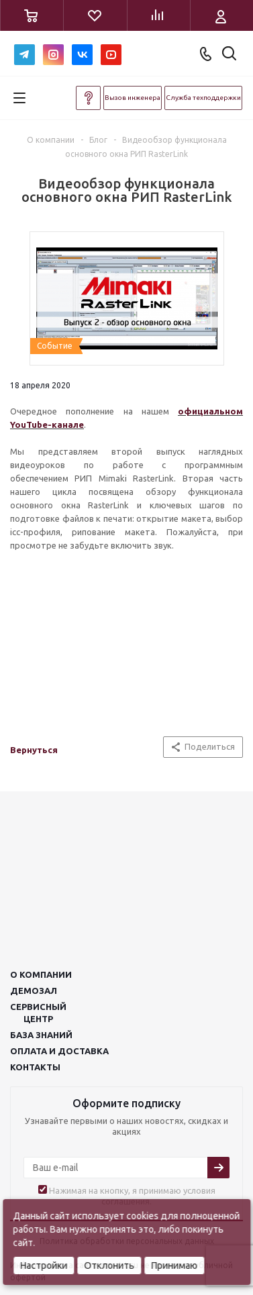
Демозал (33, 990)
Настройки (43, 1265)
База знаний (41, 1034)
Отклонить (109, 1265)
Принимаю (174, 1265)
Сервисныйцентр (38, 1012)
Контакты (35, 1067)
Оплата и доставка (59, 1051)
